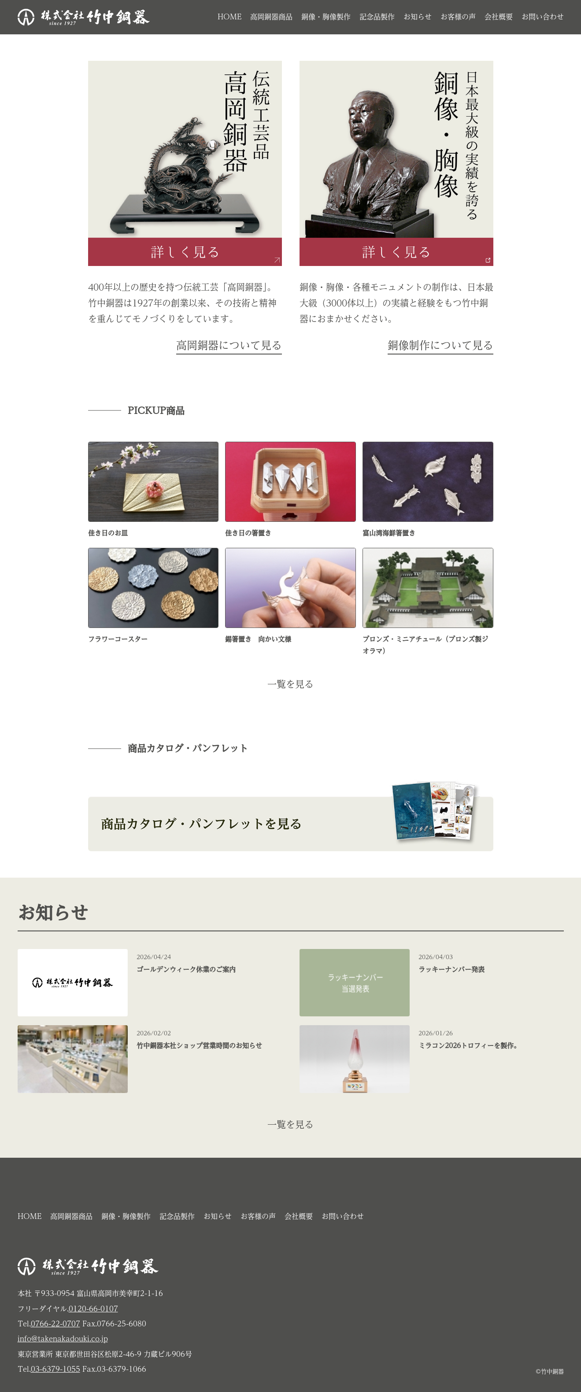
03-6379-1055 (55, 1369)
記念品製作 (377, 16)
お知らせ (417, 16)
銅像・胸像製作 (326, 16)
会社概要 (499, 16)
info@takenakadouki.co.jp (63, 1338)
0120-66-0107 (93, 1308)
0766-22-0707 (55, 1323)
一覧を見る (290, 684)
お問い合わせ (543, 16)
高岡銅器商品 (271, 16)
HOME (229, 16)
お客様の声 (458, 16)
